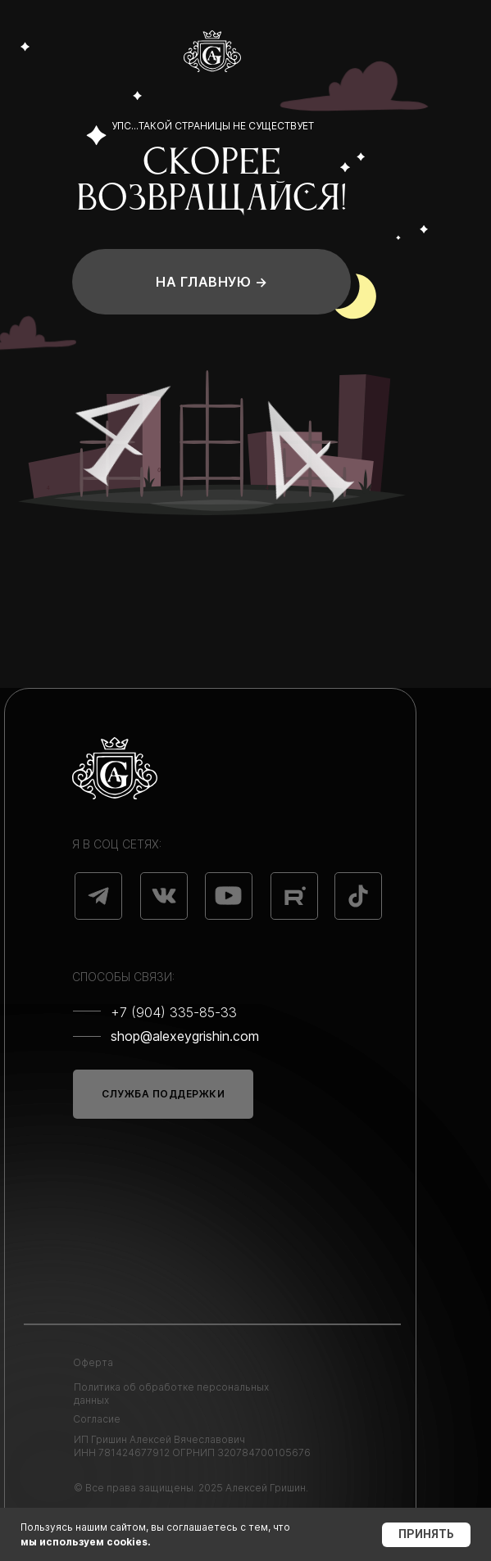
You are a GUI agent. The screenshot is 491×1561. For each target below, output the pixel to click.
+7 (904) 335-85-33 (174, 1012)
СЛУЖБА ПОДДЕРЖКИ (163, 1094)
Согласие (96, 1419)
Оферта (93, 1362)
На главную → (211, 282)
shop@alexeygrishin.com (185, 1036)
